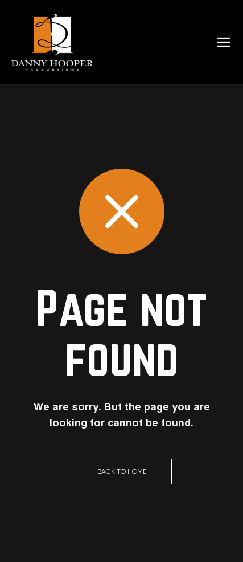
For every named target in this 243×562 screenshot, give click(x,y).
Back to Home (121, 471)
